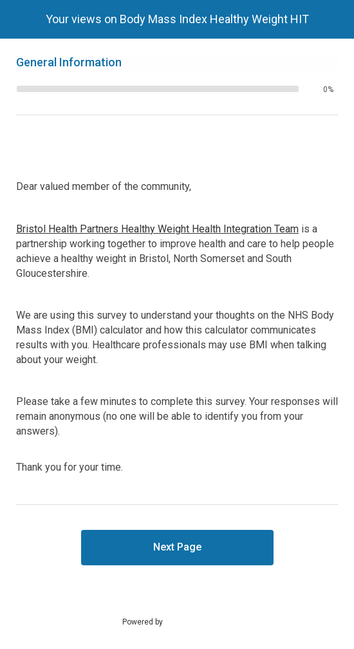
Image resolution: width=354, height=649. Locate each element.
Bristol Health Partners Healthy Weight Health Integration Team (157, 229)
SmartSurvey (200, 621)
